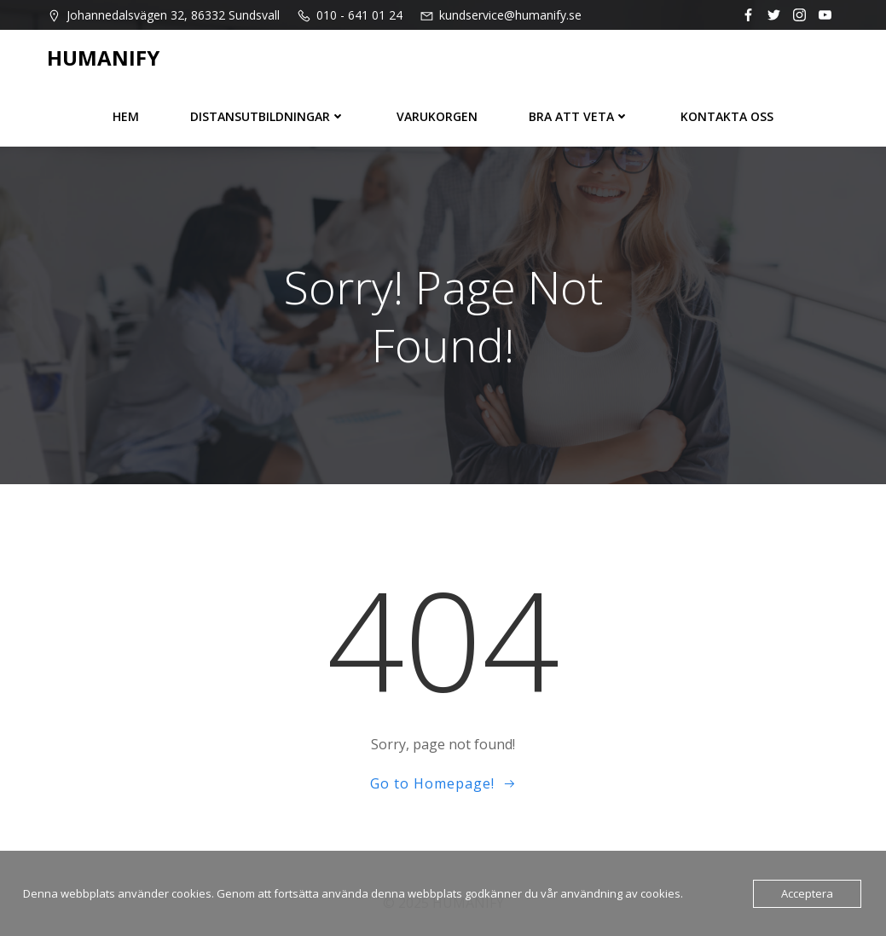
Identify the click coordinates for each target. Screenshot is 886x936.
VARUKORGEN (437, 116)
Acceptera (807, 893)
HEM (126, 116)
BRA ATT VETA (579, 116)
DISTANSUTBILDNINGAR (267, 116)
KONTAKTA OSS (726, 116)
